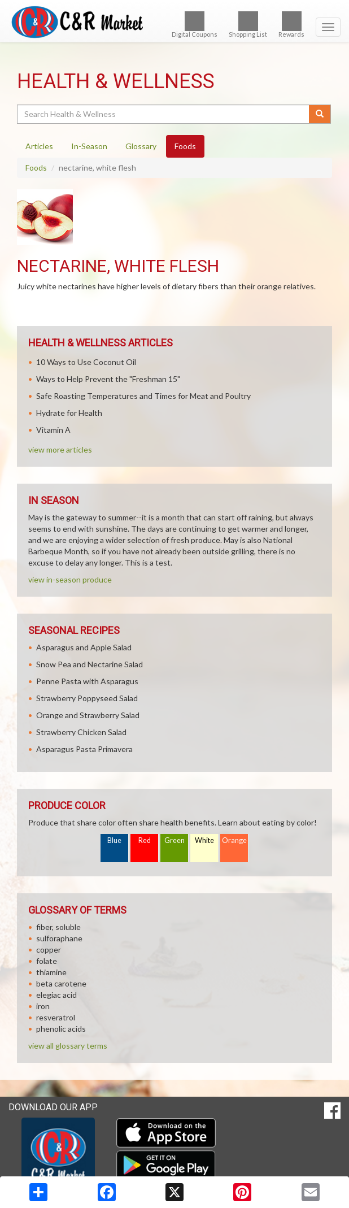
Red (144, 840)
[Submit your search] (320, 114)
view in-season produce (70, 579)
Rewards (291, 24)
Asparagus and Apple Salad (84, 647)
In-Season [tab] (89, 146)
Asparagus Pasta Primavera (84, 749)
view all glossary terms (67, 1045)
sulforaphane (59, 938)
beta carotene (61, 983)
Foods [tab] (185, 146)
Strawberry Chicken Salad (81, 732)
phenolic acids (61, 1028)
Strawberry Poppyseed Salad (87, 698)
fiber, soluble (58, 927)
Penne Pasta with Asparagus (87, 681)
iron (43, 1006)
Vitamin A (53, 429)
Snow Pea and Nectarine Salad (89, 664)
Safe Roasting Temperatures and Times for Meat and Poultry (143, 396)
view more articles (60, 449)
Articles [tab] (39, 146)
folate (46, 961)
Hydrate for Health (69, 413)
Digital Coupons (194, 24)
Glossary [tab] (140, 146)
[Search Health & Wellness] (164, 114)
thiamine (51, 972)
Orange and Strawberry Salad (87, 715)
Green (174, 840)
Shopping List (248, 24)
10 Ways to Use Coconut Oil (86, 362)
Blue (114, 840)
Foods (36, 167)
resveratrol (55, 1017)
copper (48, 949)
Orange (234, 840)
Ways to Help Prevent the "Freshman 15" (108, 379)
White (204, 840)
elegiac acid (56, 995)
